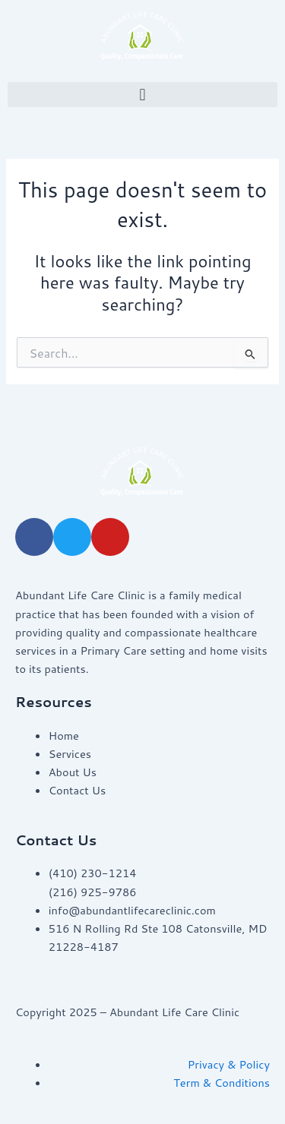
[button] (142, 94)
